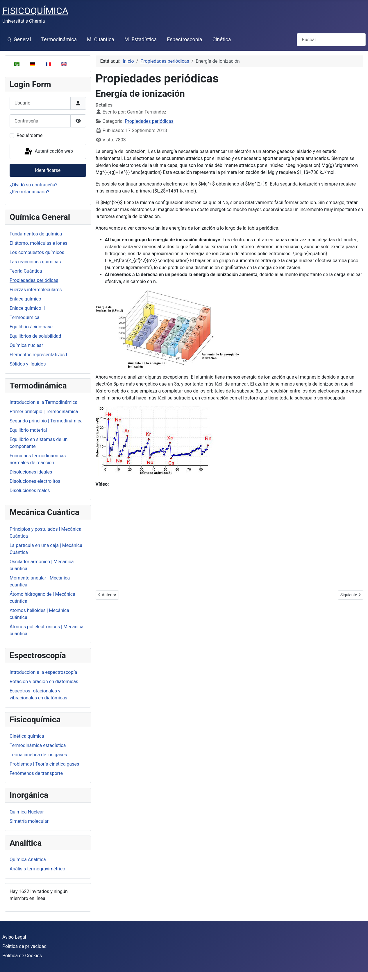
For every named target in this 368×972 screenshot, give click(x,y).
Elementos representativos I (38, 354)
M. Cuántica (100, 39)
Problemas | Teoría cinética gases (44, 764)
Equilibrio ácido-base (31, 327)
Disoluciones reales (30, 490)
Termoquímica (25, 317)
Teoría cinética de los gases (38, 754)
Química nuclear (26, 345)
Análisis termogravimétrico (37, 869)
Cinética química (27, 736)
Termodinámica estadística (38, 745)
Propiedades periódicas (34, 280)
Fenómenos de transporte (36, 773)
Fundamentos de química (36, 234)
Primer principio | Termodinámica (44, 411)
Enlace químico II (27, 308)
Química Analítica (28, 859)
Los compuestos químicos (37, 252)
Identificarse (47, 170)
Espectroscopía (184, 39)
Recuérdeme (29, 135)
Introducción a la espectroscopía (43, 672)
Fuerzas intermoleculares (36, 289)
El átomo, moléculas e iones (38, 243)
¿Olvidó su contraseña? (34, 185)
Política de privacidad (24, 946)
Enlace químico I (27, 299)
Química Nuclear (27, 812)
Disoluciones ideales (31, 472)
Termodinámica (59, 39)
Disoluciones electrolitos (35, 481)
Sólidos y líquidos (28, 364)
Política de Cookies (22, 955)
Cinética (221, 39)
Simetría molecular (29, 821)
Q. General (19, 39)
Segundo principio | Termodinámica (46, 421)
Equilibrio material (28, 430)
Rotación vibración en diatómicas (44, 681)
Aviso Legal (14, 937)
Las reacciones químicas (35, 261)
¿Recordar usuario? (29, 192)
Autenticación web (48, 151)
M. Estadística (140, 39)
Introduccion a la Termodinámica (43, 402)
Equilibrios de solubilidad (35, 336)
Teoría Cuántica (26, 271)
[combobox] (331, 39)
